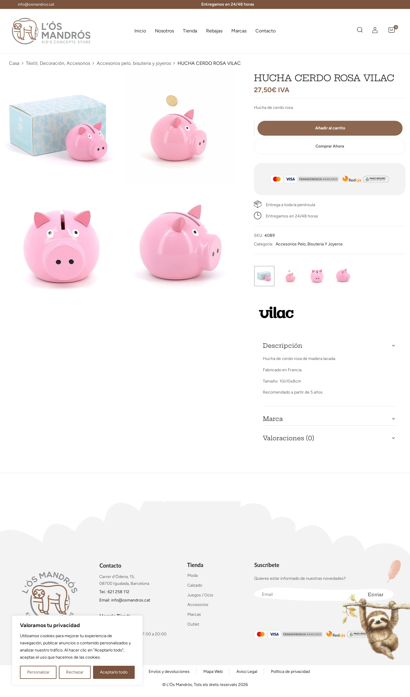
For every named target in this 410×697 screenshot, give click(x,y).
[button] (392, 31)
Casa (14, 63)
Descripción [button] (282, 345)
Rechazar (75, 672)
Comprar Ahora (329, 146)
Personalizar (38, 672)
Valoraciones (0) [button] (288, 438)
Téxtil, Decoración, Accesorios (58, 63)
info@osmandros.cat (36, 4)
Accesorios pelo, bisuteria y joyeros (134, 63)
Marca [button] (273, 418)
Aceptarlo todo (114, 672)
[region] (77, 650)
